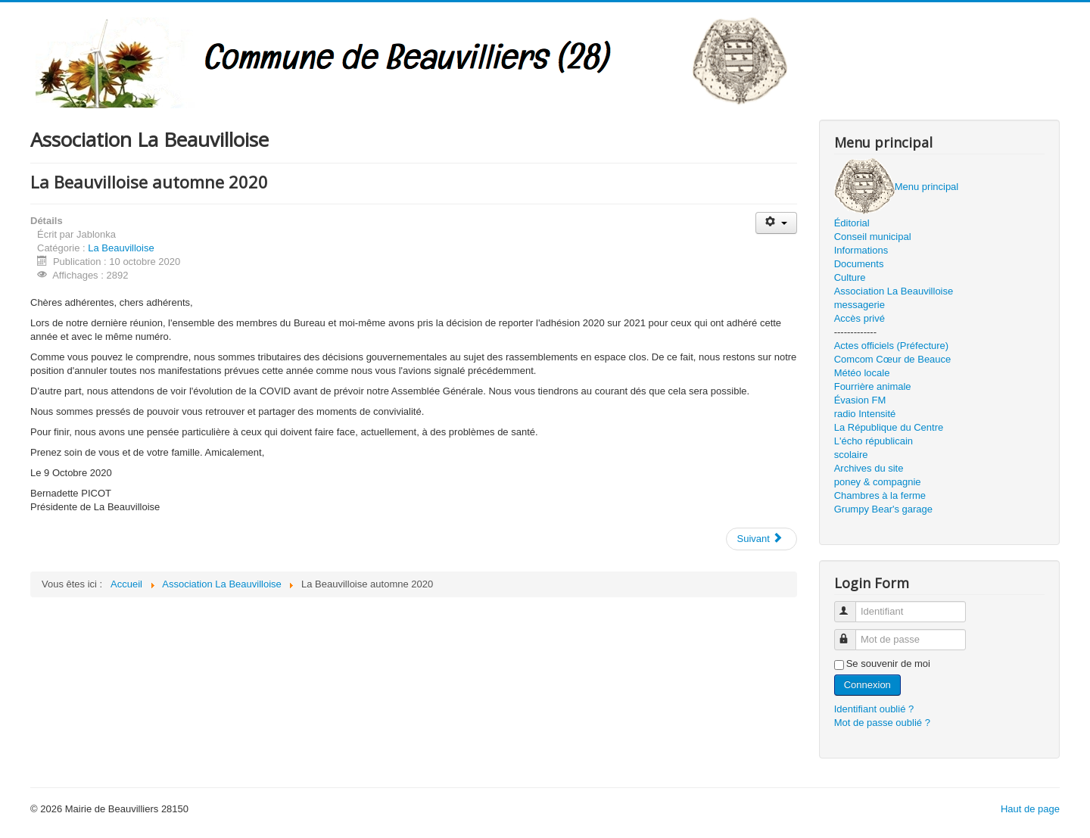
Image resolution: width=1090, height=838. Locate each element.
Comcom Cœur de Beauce (892, 359)
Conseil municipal (872, 236)
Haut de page (1030, 809)
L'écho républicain (873, 441)
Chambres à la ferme (880, 495)
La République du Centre (889, 427)
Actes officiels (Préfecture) (891, 345)
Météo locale (862, 373)
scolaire (851, 454)
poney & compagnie (877, 482)
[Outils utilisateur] (776, 223)
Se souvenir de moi (888, 663)
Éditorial (852, 223)
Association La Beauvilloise (894, 291)
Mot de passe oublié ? (882, 722)
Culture (850, 277)
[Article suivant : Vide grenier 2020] (761, 539)
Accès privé (859, 318)
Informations (861, 250)
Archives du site (869, 468)
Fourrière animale (872, 386)
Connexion (867, 684)
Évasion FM (860, 400)
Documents (859, 263)
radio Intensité (865, 413)
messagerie (859, 304)
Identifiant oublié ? (874, 709)
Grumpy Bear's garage (883, 509)
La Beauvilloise (121, 248)
